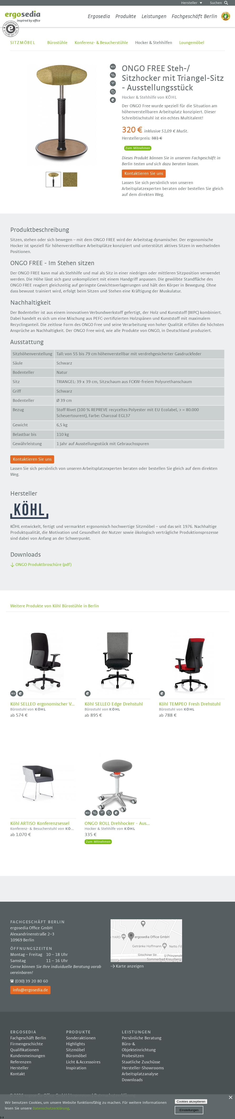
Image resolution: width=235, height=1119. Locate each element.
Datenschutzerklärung (51, 1108)
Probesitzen (133, 1056)
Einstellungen (189, 1110)
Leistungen (154, 16)
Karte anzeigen (146, 940)
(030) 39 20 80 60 (31, 981)
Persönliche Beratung (141, 1038)
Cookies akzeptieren (191, 1101)
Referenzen (20, 1062)
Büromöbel (76, 1056)
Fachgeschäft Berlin (194, 16)
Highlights (75, 1044)
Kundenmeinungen (27, 1056)
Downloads (132, 1080)
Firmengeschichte (26, 1044)
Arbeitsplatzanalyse (140, 1074)
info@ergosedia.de (30, 990)
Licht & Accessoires (83, 1062)
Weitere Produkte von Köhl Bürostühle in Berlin (54, 606)
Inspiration (76, 1068)
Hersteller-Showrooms (143, 1068)
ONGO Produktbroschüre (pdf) (43, 565)
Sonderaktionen (81, 1038)
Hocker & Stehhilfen (153, 43)
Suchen (216, 3)
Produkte (125, 16)
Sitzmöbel (22, 43)
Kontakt (17, 1074)
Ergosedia (23, 16)
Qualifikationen (24, 1050)
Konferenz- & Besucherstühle (101, 43)
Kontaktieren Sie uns (143, 173)
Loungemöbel (191, 43)
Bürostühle (57, 43)
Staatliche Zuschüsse (141, 1062)
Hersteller (189, 3)
